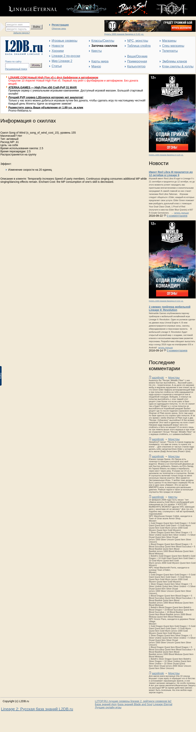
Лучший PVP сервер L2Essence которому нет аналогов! (45, 97)
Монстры (174, 377)
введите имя (15, 24)
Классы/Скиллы (102, 40)
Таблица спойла (139, 45)
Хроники (58, 50)
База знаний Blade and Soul (134, 704)
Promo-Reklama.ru (19, 110)
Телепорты (170, 50)
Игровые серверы (64, 40)
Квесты (96, 50)
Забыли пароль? (21, 33)
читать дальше (181, 213)
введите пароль (17, 29)
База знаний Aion (106, 704)
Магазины (169, 40)
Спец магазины (173, 45)
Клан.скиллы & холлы (177, 66)
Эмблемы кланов (174, 61)
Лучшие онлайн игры (108, 707)
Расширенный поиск (16, 69)
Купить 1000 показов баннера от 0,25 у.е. (166, 155)
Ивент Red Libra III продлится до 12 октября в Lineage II (171, 173)
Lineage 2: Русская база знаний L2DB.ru (37, 709)
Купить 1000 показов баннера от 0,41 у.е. (124, 34)
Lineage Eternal (162, 704)
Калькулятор (136, 66)
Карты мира (100, 61)
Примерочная (137, 61)
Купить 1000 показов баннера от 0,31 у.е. (166, 301)
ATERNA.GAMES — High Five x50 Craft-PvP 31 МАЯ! (42, 87)
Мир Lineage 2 (62, 61)
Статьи (57, 66)
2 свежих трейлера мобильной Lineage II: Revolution (169, 308)
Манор (96, 66)
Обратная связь (59, 29)
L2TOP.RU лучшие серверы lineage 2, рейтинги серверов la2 (133, 701)
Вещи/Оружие (137, 56)
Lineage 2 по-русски (66, 56)
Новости (58, 45)
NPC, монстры (137, 40)
